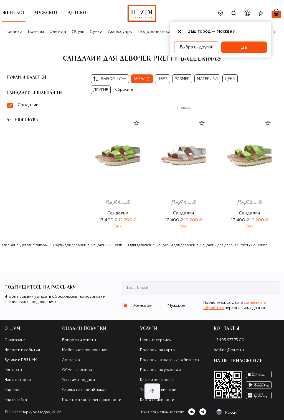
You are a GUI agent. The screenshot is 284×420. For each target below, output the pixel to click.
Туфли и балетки (26, 77)
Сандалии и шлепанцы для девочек (121, 245)
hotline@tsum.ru (229, 350)
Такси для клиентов (158, 390)
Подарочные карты (158, 32)
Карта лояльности (157, 400)
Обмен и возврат (78, 370)
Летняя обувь (22, 120)
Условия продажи (78, 380)
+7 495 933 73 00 (229, 340)
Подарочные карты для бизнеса (169, 360)
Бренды (36, 32)
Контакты (13, 370)
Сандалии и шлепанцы (35, 93)
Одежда (57, 32)
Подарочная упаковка (160, 370)
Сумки (96, 32)
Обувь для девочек (69, 245)
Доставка (71, 360)
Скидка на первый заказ (84, 390)
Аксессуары (120, 32)
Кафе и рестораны (157, 380)
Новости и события (22, 350)
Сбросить (124, 90)
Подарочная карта (157, 350)
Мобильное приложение (84, 350)
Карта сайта (15, 400)
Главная (8, 245)
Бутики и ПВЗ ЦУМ (20, 360)
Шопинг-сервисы (155, 340)
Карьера (12, 390)
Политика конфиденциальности (91, 400)
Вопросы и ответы (79, 340)
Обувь (78, 32)
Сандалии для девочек (175, 245)
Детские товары (33, 245)
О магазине (15, 340)
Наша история (17, 380)
